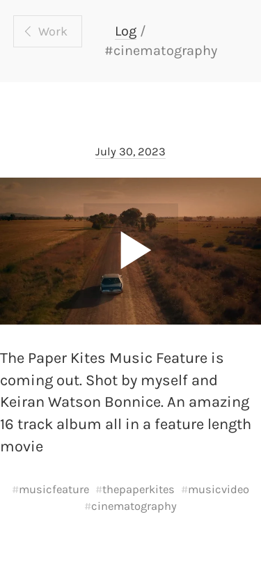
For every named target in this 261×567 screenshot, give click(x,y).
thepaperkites (138, 489)
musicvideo (218, 489)
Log (125, 31)
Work (53, 31)
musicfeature (54, 489)
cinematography (134, 506)
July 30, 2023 (130, 151)
